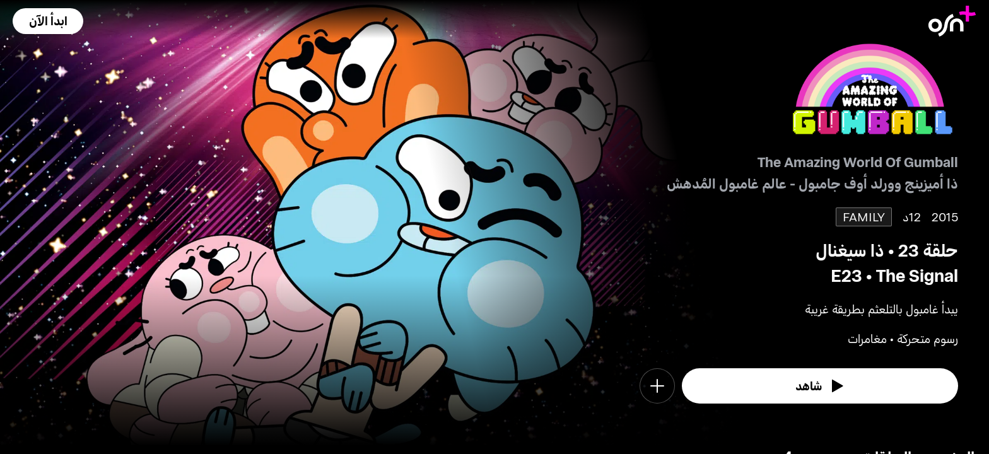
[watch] (820, 386)
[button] (48, 21)
